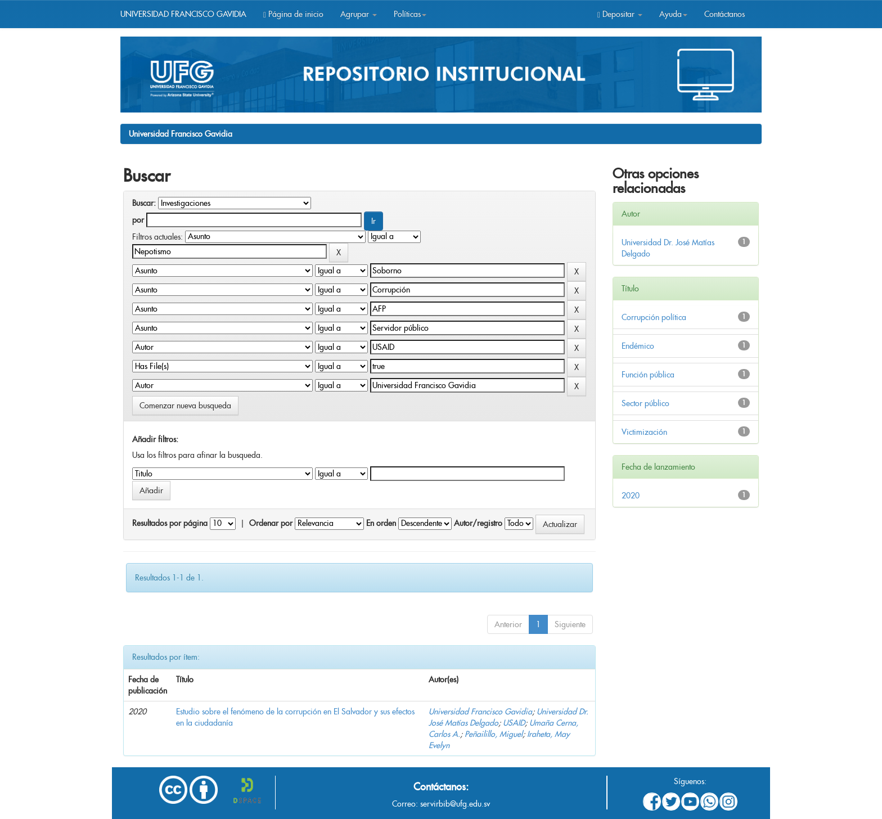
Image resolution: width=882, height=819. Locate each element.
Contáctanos (724, 14)
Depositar (619, 14)
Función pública (648, 375)
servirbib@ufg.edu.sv (455, 804)
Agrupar (358, 14)
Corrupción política (654, 317)
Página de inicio (293, 14)
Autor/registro (478, 523)
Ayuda (673, 14)
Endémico (638, 346)
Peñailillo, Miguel (494, 734)
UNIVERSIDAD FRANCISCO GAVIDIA (183, 14)
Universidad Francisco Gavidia (180, 134)
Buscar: (144, 203)
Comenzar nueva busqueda (185, 405)
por (138, 220)
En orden (381, 523)
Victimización (644, 432)
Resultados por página (170, 523)
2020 (631, 495)
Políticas (410, 14)
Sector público (645, 403)
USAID (514, 723)
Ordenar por (270, 523)
